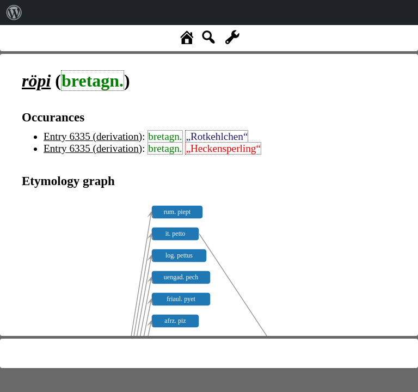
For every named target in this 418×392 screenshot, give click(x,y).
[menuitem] (14, 12)
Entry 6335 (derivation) (93, 136)
